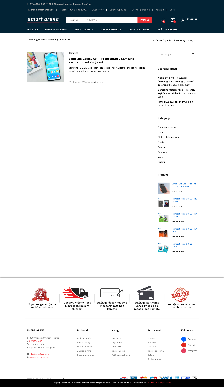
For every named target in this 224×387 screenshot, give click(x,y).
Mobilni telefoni (84, 338)
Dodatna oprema (167, 127)
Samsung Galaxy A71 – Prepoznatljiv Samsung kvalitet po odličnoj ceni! (101, 60)
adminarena (97, 82)
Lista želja (116, 346)
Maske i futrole (110, 29)
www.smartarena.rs (38, 357)
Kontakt (160, 9)
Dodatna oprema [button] (139, 29)
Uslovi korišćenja (156, 351)
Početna (32, 29)
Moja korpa (117, 342)
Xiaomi (161, 162)
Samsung (73, 53)
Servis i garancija (141, 9)
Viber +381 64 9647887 (75, 9)
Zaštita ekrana (167, 29)
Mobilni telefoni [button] (56, 29)
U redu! (151, 382)
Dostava (152, 338)
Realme (162, 147)
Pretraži (144, 20)
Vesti (172, 9)
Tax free (152, 346)
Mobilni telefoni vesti (169, 137)
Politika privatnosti (121, 355)
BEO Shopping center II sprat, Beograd (70, 4)
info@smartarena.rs (42, 9)
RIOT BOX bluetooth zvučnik (174, 101)
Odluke (151, 355)
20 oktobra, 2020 (78, 82)
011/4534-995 (37, 4)
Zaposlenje (98, 9)
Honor (161, 132)
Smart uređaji (84, 29)
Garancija (152, 342)
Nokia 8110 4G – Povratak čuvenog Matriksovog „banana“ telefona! (176, 81)
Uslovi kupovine (118, 9)
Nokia (161, 142)
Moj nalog (116, 338)
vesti (160, 157)
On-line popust (155, 359)
